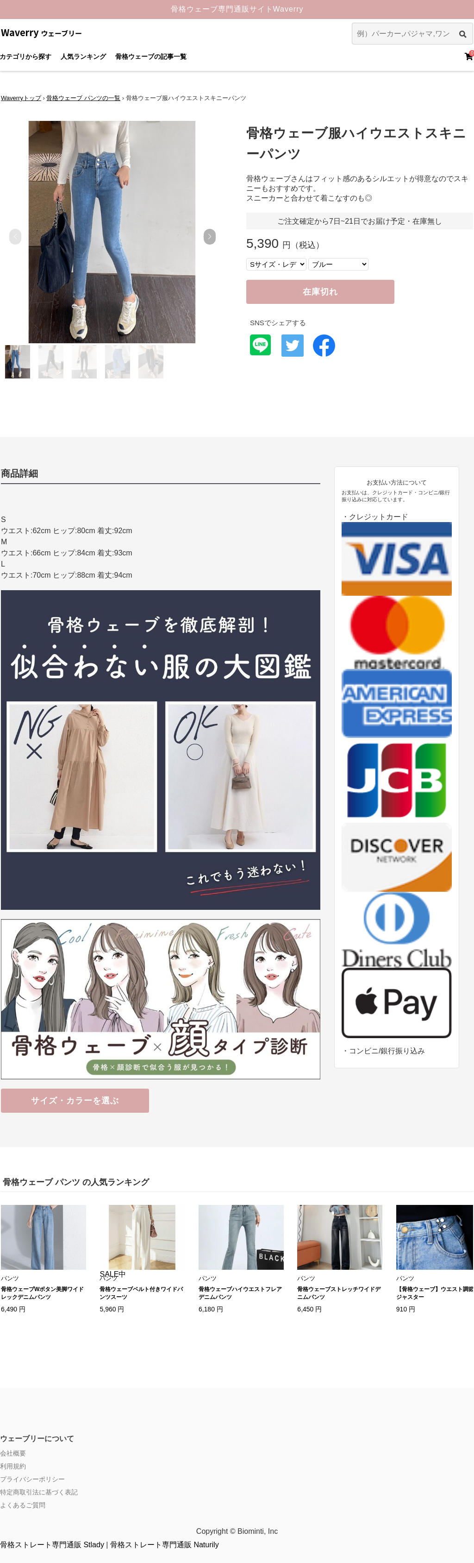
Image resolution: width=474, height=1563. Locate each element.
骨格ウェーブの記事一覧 (151, 56)
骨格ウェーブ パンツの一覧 (83, 98)
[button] (209, 237)
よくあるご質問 (22, 1505)
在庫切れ (320, 291)
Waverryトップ (21, 98)
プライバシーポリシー (32, 1479)
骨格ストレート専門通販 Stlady (52, 1545)
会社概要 (13, 1453)
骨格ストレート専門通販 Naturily (164, 1545)
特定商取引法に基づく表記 (39, 1492)
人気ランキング (83, 56)
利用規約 (13, 1466)
